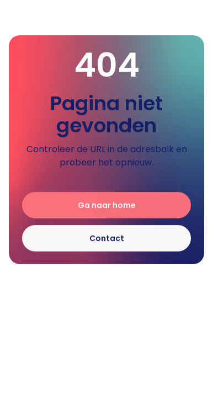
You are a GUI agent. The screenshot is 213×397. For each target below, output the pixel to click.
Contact (106, 238)
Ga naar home (107, 205)
